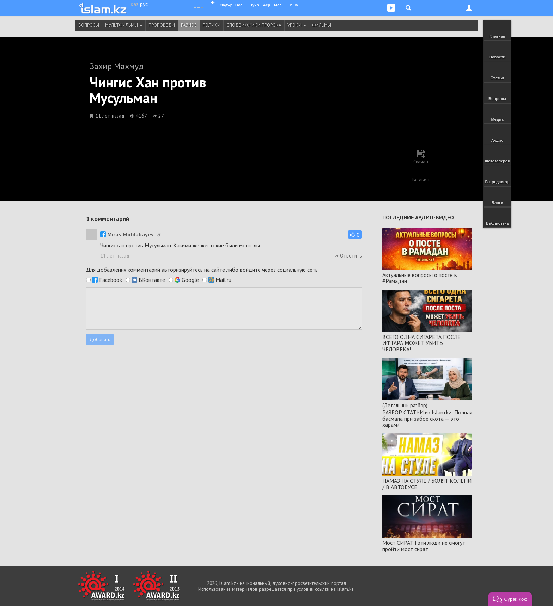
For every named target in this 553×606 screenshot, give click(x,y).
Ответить (348, 255)
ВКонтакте (152, 280)
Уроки (296, 25)
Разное (189, 25)
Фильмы (321, 25)
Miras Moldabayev (127, 234)
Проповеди (161, 25)
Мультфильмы (123, 25)
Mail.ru (223, 280)
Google (190, 280)
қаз (134, 3)
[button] (355, 234)
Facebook (110, 280)
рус (144, 3)
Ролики (211, 25)
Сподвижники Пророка (253, 25)
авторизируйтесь (182, 269)
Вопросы (88, 25)
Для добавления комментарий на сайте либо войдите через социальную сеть (202, 269)
